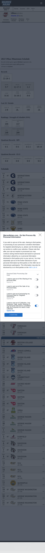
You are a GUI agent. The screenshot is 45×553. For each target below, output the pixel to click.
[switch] (36, 279)
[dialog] (22, 276)
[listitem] (22, 274)
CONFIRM (13, 315)
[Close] (41, 235)
